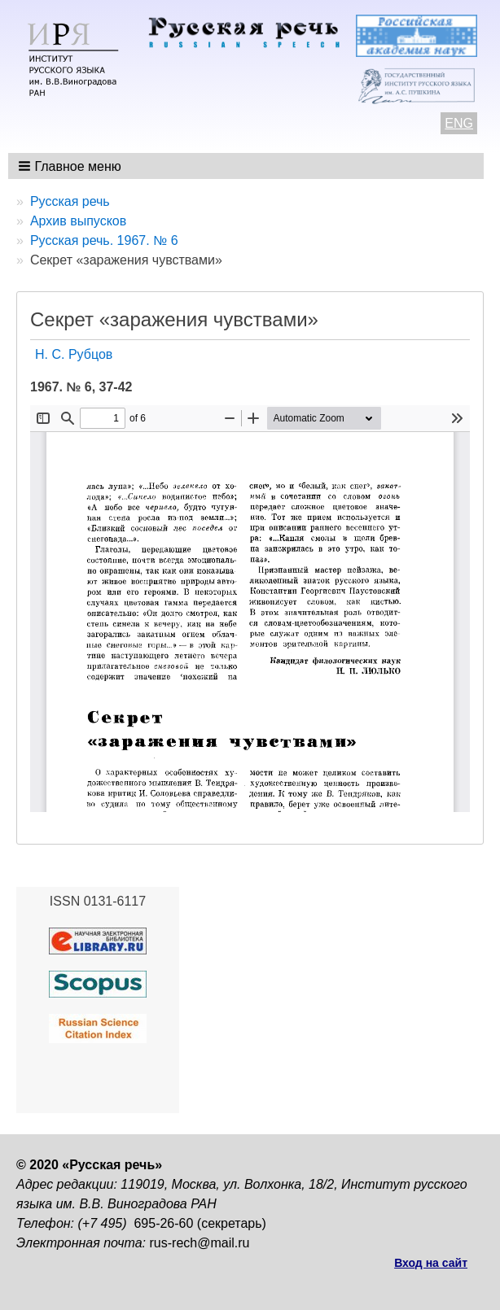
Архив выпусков (78, 221)
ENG (459, 123)
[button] (71, 166)
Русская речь (70, 201)
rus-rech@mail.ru (200, 1243)
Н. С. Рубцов (73, 354)
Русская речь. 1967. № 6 (104, 240)
